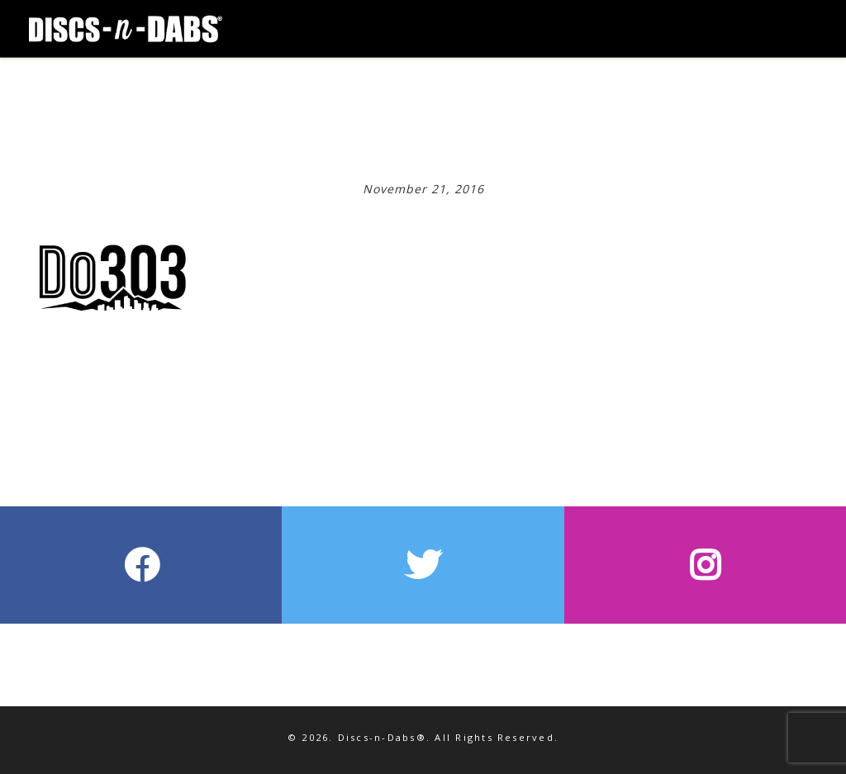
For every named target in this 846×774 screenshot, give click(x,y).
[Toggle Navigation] (768, 16)
